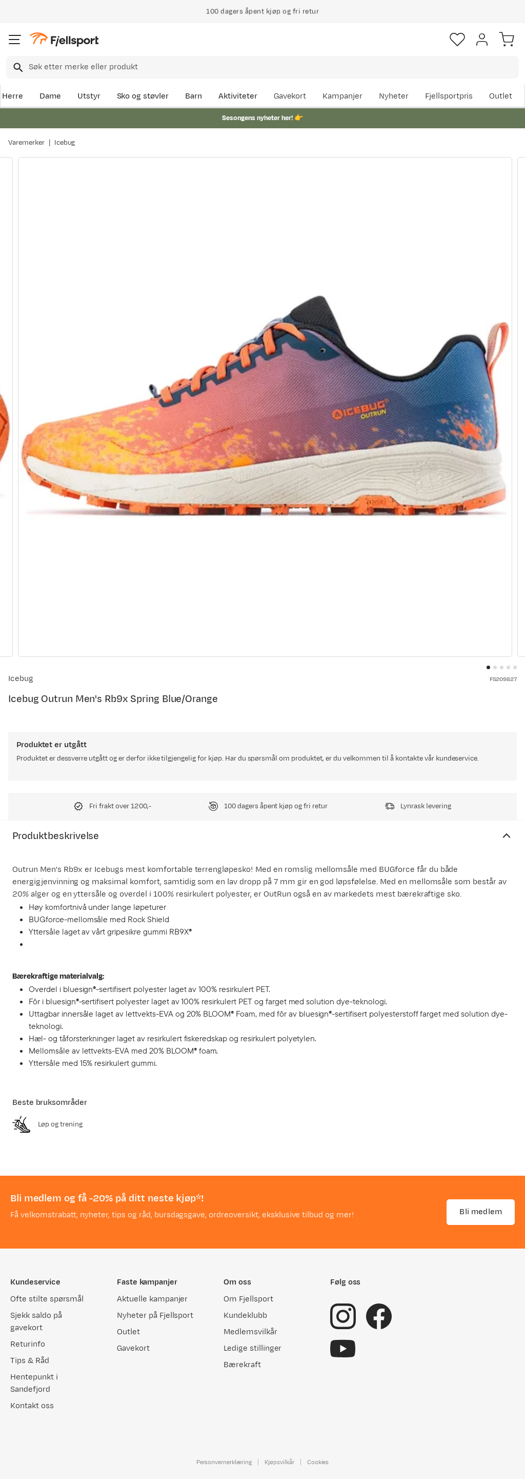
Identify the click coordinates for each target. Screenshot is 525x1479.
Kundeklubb (245, 1315)
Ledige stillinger (252, 1348)
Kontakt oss (32, 1405)
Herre (12, 96)
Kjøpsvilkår (279, 1462)
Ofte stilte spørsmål (47, 1299)
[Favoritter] (457, 39)
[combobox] (262, 67)
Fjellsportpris (449, 96)
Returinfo (27, 1344)
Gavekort (290, 96)
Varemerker (26, 142)
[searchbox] (273, 67)
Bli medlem (480, 1211)
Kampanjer (342, 96)
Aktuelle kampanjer (152, 1299)
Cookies (318, 1462)
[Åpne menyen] (15, 39)
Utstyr (88, 96)
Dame (50, 96)
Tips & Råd (29, 1360)
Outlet (500, 96)
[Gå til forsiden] (64, 39)
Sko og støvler (143, 96)
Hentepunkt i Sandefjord (34, 1383)
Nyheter (394, 96)
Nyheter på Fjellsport (155, 1315)
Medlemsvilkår (250, 1332)
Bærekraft (242, 1364)
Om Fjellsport (248, 1299)
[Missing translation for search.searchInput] (17, 67)
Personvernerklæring (224, 1462)
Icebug (64, 142)
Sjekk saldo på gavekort (36, 1321)
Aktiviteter (237, 96)
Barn (193, 96)
